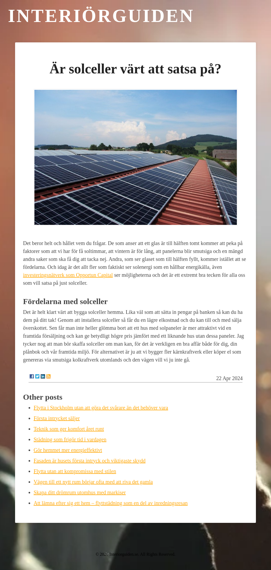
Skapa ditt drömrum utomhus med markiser (80, 492)
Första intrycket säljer (57, 418)
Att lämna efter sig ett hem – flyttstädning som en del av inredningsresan (111, 503)
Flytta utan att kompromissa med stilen (75, 471)
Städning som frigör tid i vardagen (70, 439)
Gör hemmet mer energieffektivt (68, 450)
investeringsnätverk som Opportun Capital (68, 275)
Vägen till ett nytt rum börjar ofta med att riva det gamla (93, 482)
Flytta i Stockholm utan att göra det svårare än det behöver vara (101, 408)
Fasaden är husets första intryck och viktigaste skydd (90, 461)
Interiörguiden (101, 16)
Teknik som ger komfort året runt (69, 429)
